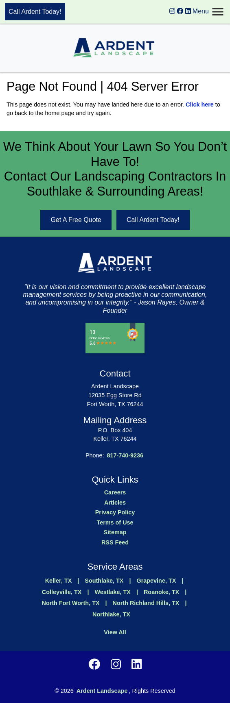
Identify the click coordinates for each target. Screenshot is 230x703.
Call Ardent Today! (35, 11)
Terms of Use (114, 522)
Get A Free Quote (75, 219)
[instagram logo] (172, 11)
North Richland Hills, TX (146, 603)
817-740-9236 (125, 455)
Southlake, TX (104, 580)
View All (115, 632)
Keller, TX (58, 580)
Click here (200, 104)
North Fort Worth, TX (71, 603)
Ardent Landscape (102, 691)
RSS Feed (115, 542)
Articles (115, 502)
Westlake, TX (112, 592)
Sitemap (115, 532)
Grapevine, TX (156, 580)
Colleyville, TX (62, 592)
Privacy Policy (115, 512)
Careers (115, 492)
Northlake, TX (111, 614)
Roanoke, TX (161, 592)
